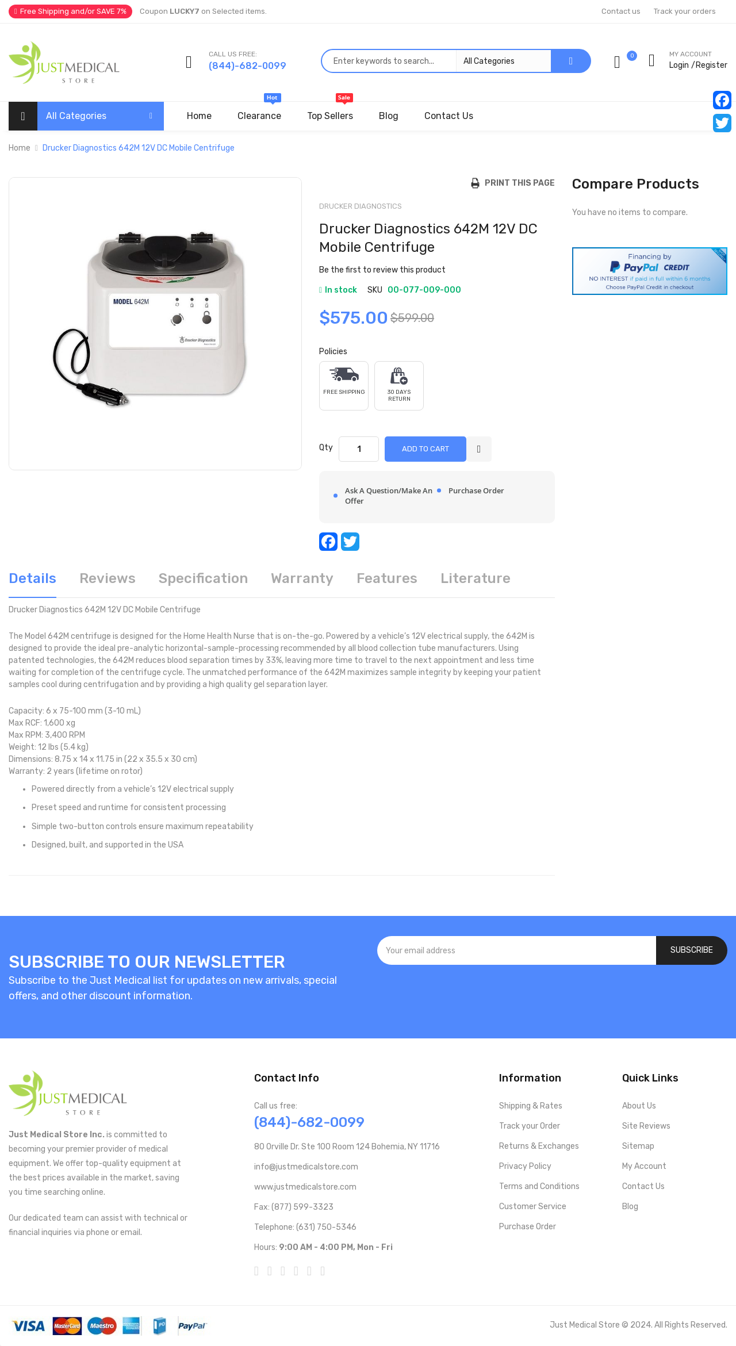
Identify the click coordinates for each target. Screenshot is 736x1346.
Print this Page (517, 183)
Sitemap (638, 1146)
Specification (203, 578)
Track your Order (529, 1126)
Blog (630, 1206)
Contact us (621, 11)
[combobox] (436, 61)
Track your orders (685, 11)
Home (19, 148)
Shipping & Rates (530, 1106)
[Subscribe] (691, 950)
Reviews (107, 578)
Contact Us (643, 1186)
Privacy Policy (525, 1166)
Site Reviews (646, 1126)
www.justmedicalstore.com (305, 1187)
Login (679, 65)
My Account (644, 1166)
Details (32, 578)
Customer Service (532, 1206)
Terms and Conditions (539, 1186)
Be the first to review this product (382, 270)
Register (711, 65)
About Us (639, 1106)
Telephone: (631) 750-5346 (305, 1227)
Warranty (302, 578)
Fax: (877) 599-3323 (294, 1207)
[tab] (32, 582)
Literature (475, 578)
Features (386, 578)
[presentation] (552, 995)
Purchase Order (527, 1227)
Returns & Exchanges (539, 1146)
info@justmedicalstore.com (306, 1167)
